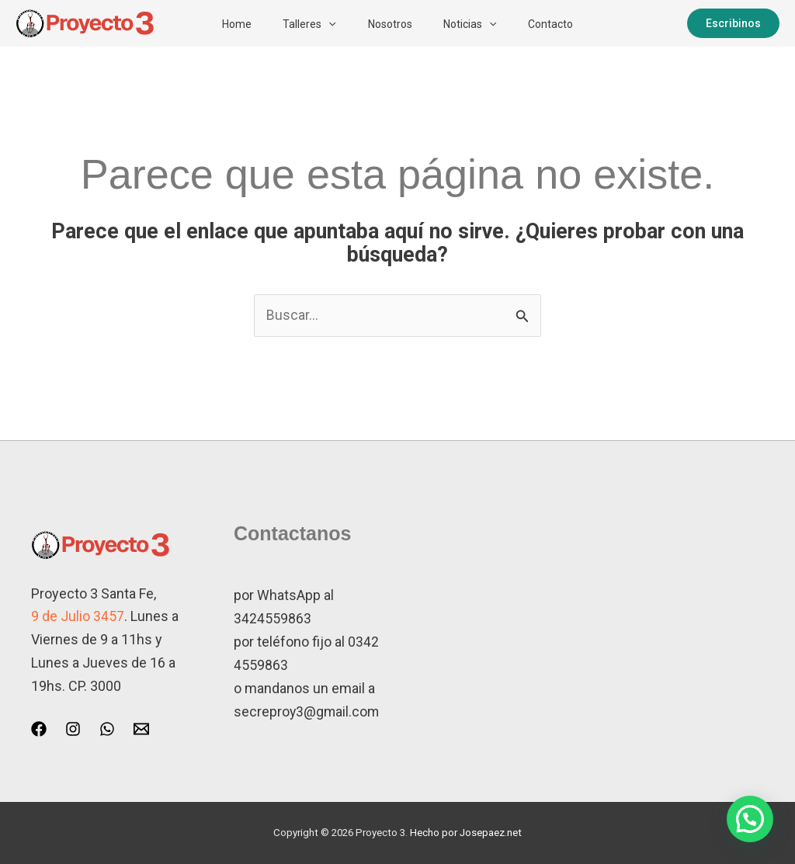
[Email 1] (141, 729)
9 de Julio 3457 (77, 617)
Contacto (562, 24)
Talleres (303, 24)
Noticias (476, 24)
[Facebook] (39, 729)
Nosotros (390, 24)
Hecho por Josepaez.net (466, 832)
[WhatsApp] (107, 729)
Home (225, 24)
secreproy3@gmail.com (307, 711)
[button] (323, 24)
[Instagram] (73, 729)
